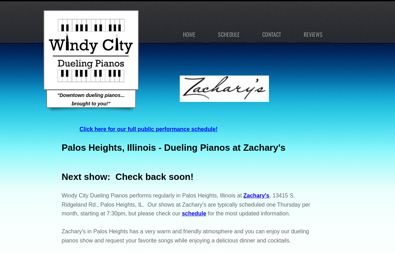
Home (189, 34)
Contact (271, 34)
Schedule (229, 34)
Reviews (313, 34)
